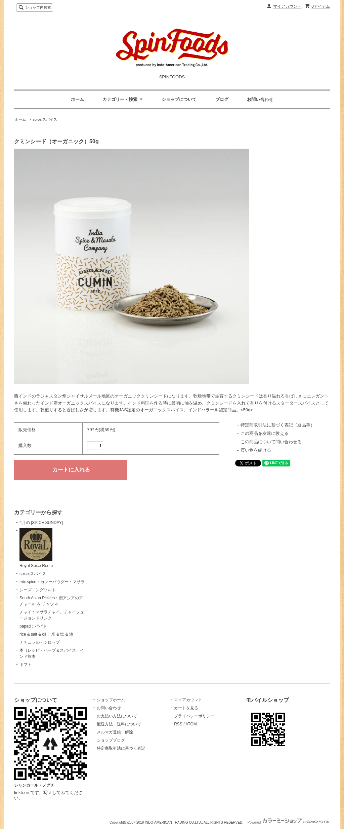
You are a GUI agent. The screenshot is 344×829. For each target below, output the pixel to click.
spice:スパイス (45, 119)
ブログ (221, 99)
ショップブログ (111, 740)
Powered (289, 822)
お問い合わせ (260, 99)
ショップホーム (111, 700)
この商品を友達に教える (265, 433)
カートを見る (186, 708)
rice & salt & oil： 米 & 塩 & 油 (46, 634)
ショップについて (179, 99)
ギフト (25, 664)
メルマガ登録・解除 (115, 732)
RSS (178, 724)
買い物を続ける (256, 450)
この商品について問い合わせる (271, 441)
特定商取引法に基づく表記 (121, 748)
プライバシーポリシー (194, 716)
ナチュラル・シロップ (39, 642)
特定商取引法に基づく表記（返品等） (278, 424)
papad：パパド (33, 626)
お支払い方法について (117, 716)
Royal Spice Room (36, 548)
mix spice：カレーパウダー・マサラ (52, 581)
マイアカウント (287, 6)
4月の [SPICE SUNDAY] (41, 522)
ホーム (77, 99)
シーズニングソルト (37, 590)
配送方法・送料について (119, 724)
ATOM (191, 724)
